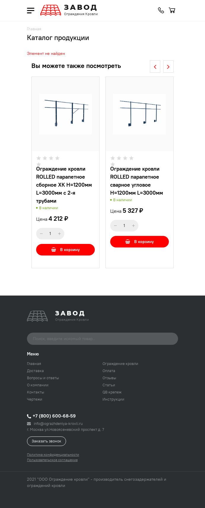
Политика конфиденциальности (53, 454)
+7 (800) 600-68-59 (51, 416)
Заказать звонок (46, 441)
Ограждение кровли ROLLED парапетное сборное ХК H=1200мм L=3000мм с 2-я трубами (64, 184)
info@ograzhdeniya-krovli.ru (55, 423)
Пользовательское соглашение (52, 460)
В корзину (65, 249)
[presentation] (155, 66)
